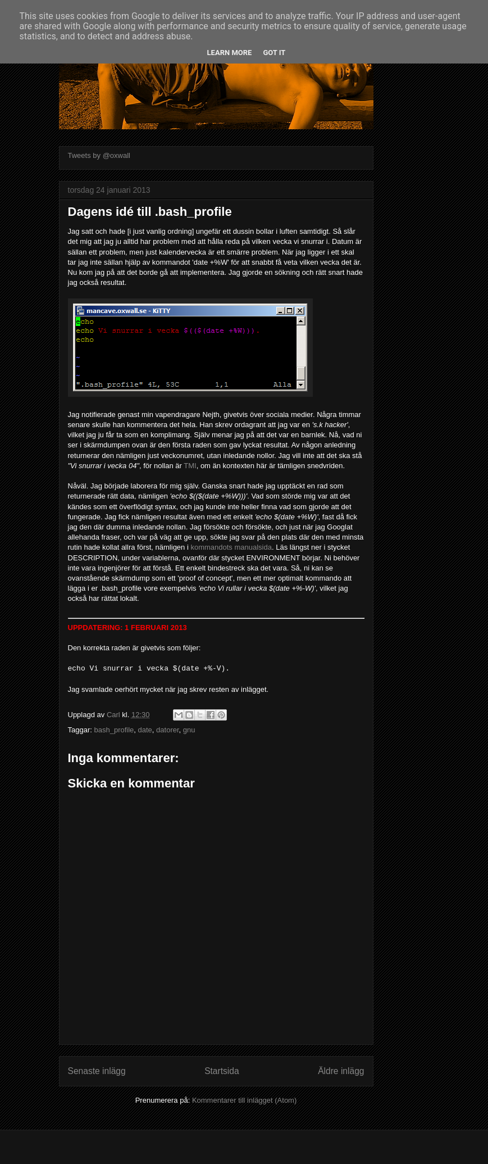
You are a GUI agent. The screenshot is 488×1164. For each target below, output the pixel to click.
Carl (114, 714)
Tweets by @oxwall (99, 155)
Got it (274, 52)
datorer (167, 730)
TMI (190, 465)
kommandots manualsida (231, 547)
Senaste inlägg (97, 1071)
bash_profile (114, 730)
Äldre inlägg (341, 1071)
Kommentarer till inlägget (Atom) (244, 1100)
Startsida (221, 1071)
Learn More (229, 52)
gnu (189, 730)
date (145, 730)
